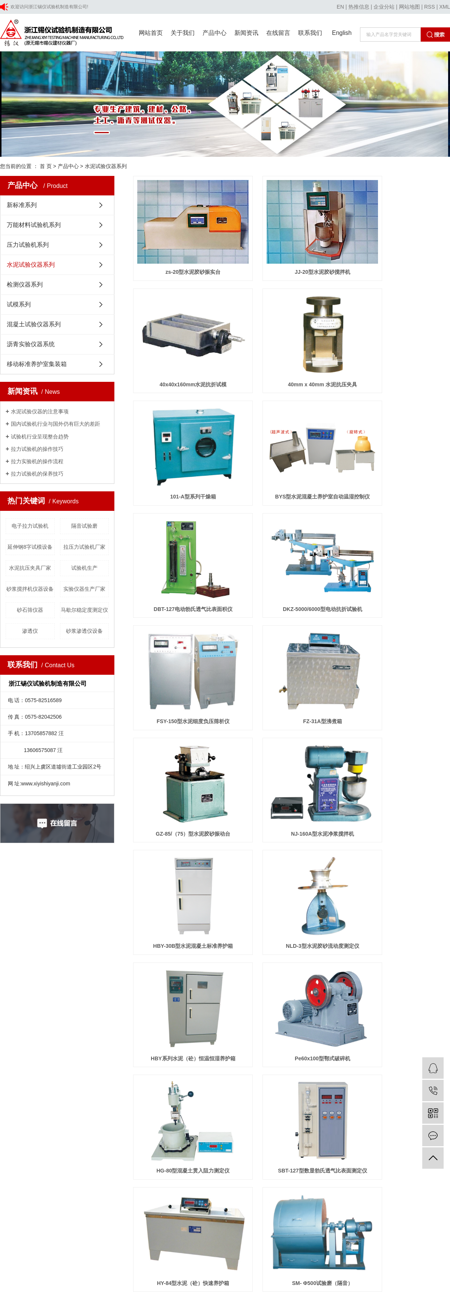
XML (444, 7)
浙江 (69, 1075)
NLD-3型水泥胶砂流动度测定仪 (291, 644)
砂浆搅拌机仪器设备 (30, 589)
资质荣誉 (179, 938)
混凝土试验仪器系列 (34, 324)
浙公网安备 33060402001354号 (40, 1085)
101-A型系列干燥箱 (291, 353)
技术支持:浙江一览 (191, 1065)
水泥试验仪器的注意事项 (40, 411)
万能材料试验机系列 (34, 225)
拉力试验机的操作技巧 (37, 449)
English (341, 33)
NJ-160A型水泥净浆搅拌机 (400, 547)
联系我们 (310, 33)
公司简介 (179, 926)
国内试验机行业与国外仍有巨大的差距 (55, 424)
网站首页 (151, 33)
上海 (45, 1075)
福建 (104, 1075)
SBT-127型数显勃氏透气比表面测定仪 (400, 741)
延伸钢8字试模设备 (30, 547)
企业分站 (384, 7)
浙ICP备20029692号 (144, 1065)
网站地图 (409, 7)
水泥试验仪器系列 (106, 166)
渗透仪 (30, 631)
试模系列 (19, 304)
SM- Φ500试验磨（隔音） (291, 838)
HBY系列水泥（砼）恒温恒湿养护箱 (400, 644)
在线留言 (278, 33)
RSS (429, 7)
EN (340, 7)
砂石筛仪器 (30, 610)
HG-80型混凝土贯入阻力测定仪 (291, 741)
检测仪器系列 (25, 284)
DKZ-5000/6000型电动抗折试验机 (292, 450)
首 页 (46, 166)
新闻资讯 (246, 33)
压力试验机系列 (28, 245)
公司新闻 (240, 926)
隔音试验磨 (84, 526)
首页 (239, 867)
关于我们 (183, 33)
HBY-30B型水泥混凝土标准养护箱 (183, 644)
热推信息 (358, 7)
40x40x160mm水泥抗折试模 (400, 257)
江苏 (33, 1075)
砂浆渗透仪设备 (84, 631)
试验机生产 (84, 568)
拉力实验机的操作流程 (37, 461)
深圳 (116, 1075)
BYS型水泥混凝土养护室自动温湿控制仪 (400, 353)
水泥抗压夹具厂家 (30, 568)
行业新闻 (240, 938)
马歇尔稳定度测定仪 (84, 610)
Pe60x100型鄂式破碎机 (182, 741)
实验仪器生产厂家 (84, 589)
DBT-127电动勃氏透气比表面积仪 (182, 450)
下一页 (289, 867)
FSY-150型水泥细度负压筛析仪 (400, 450)
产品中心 (214, 33)
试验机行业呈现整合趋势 (40, 437)
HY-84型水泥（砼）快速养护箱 (183, 838)
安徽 (92, 1075)
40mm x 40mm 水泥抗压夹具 (182, 353)
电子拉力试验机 (30, 526)
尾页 (313, 867)
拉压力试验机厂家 (84, 547)
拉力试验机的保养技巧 (37, 474)
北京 (57, 1075)
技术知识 (240, 949)
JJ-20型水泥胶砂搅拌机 (292, 257)
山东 (80, 1075)
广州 (128, 1075)
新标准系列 (22, 205)
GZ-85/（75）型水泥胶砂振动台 (291, 547)
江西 (140, 1075)
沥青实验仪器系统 (31, 344)
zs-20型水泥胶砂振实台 (182, 257)
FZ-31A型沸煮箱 (183, 547)
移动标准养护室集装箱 (37, 364)
